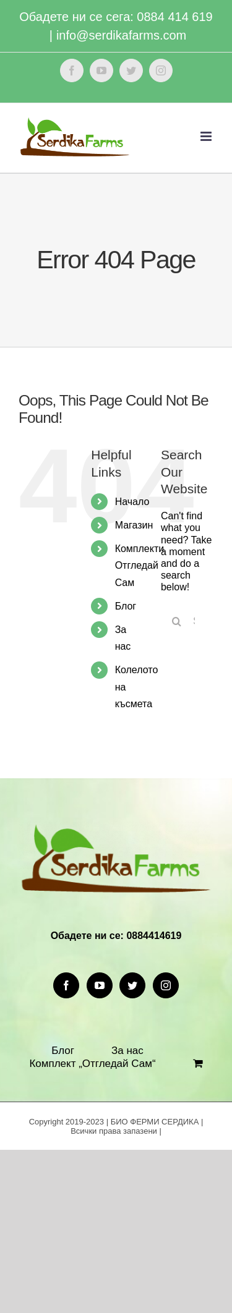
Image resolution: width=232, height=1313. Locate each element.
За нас (127, 1050)
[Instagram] (166, 985)
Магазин (134, 525)
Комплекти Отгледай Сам (140, 565)
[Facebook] (66, 985)
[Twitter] (132, 985)
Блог (126, 606)
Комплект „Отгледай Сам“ (92, 1063)
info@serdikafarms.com (121, 35)
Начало (132, 501)
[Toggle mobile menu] (206, 136)
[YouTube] (100, 985)
